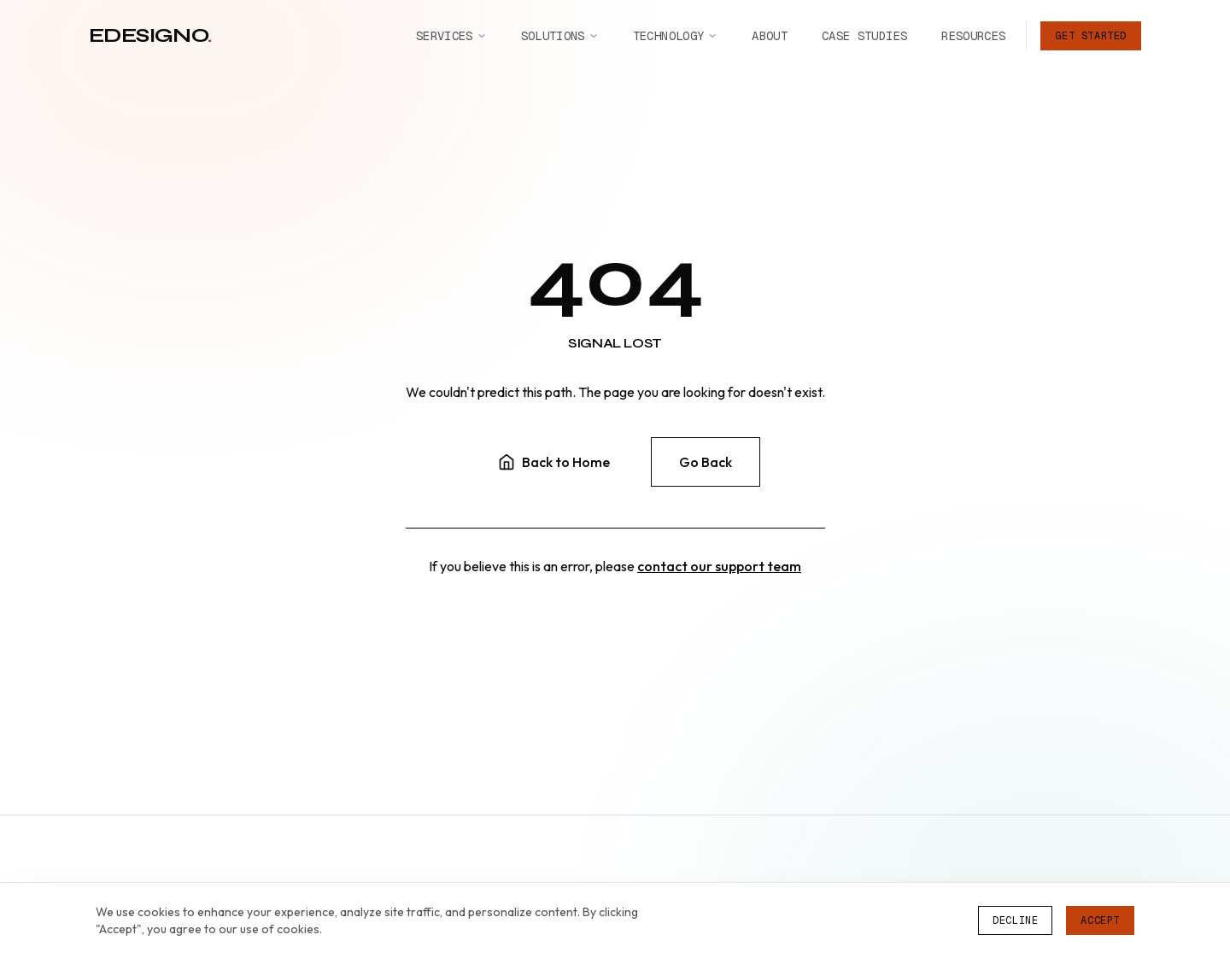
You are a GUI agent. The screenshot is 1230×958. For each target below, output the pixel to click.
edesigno (151, 34)
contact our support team (719, 566)
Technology (675, 35)
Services (451, 35)
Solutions (560, 35)
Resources (973, 35)
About (770, 35)
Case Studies (864, 35)
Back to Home (554, 461)
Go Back (705, 461)
